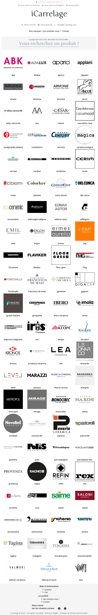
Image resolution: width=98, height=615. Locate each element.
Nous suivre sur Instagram (54, 5)
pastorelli (85, 425)
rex (85, 473)
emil (13, 233)
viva (81, 569)
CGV (46, 592)
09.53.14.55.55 (30, 25)
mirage (37, 401)
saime (61, 497)
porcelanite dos (85, 449)
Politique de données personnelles (74, 613)
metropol (13, 401)
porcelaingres (61, 449)
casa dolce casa (85, 113)
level (13, 377)
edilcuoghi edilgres (37, 209)
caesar (61, 113)
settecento (37, 521)
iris (37, 329)
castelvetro (37, 137)
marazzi (37, 377)
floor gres (61, 257)
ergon (37, 233)
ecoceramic (13, 209)
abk (13, 64)
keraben (85, 329)
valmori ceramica (17, 569)
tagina (13, 545)
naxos (85, 401)
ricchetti (13, 497)
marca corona (61, 377)
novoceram (37, 425)
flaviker (37, 257)
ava (37, 113)
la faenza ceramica (37, 353)
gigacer (85, 281)
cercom (13, 161)
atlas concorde (13, 113)
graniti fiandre (13, 305)
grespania (37, 305)
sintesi (85, 521)
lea (61, 353)
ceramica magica (85, 137)
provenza (13, 473)
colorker (37, 185)
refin (61, 473)
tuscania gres (61, 545)
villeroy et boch (49, 569)
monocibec (61, 401)
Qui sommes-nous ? (51, 599)
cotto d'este (61, 185)
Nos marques (35, 31)
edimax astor (61, 209)
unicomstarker (85, 545)
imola (85, 305)
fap (85, 233)
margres (85, 377)
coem (13, 185)
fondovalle (13, 281)
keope (61, 329)
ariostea (37, 88)
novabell (13, 425)
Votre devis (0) (46, 25)
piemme (13, 449)
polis (37, 449)
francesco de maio (37, 281)
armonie (61, 88)
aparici (61, 64)
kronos (13, 353)
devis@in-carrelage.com (67, 25)
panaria (61, 425)
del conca (85, 185)
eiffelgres (85, 209)
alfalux (37, 64)
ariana (13, 88)
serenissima (13, 521)
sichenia (61, 521)
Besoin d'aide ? (74, 5)
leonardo (85, 353)
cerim (85, 161)
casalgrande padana (13, 137)
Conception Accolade (34, 613)
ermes (61, 233)
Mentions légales (52, 613)
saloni (85, 497)
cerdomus (61, 161)
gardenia (61, 281)
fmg (85, 257)
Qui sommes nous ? (52, 31)
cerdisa (37, 161)
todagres (37, 545)
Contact (65, 31)
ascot (85, 88)
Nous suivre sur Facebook (30, 5)
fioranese (13, 257)
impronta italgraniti (13, 329)
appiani (85, 64)
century (61, 137)
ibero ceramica (61, 305)
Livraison (48, 590)
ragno (37, 473)
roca (37, 497)
